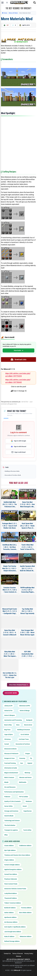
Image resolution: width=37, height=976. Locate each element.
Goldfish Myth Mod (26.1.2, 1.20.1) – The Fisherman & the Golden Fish (10, 504)
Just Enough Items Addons (12, 931)
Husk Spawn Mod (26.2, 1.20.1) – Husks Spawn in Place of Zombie (27, 526)
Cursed (6, 744)
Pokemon (7, 796)
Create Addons (9, 845)
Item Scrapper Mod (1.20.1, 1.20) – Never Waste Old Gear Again (27, 632)
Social (25, 806)
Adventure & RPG (24, 705)
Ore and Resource (9, 787)
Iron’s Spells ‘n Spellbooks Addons (15, 927)
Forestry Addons (26, 907)
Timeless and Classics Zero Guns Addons (17, 855)
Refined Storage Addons (12, 941)
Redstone (29, 801)
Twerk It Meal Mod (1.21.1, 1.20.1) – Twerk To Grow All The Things (27, 547)
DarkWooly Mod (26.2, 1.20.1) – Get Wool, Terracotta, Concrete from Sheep (10, 547)
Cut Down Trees (24, 739)
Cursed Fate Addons (10, 874)
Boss (17, 725)
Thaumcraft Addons (10, 898)
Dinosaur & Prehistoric (11, 753)
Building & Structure (23, 729)
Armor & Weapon (9, 715)
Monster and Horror (25, 777)
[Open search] (34, 2)
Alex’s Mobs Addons (25, 912)
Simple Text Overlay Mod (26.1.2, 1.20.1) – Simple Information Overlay (9, 568)
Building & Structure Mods (12, 471)
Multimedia (22, 782)
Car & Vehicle (25, 734)
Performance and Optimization (14, 792)
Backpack (29, 720)
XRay (6, 835)
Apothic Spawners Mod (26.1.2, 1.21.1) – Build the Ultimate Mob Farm (27, 568)
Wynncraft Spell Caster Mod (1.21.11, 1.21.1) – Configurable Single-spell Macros (9, 611)
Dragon (27, 753)
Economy (22, 758)
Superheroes (27, 811)
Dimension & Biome (10, 749)
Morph (6, 782)
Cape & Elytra (8, 734)
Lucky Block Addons (10, 893)
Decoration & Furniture (23, 744)
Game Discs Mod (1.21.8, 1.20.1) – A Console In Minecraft (9, 632)
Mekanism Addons (25, 936)
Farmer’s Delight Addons (12, 865)
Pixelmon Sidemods (10, 879)
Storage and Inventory (11, 811)
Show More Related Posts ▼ (18, 685)
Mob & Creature (9, 777)
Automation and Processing (13, 720)
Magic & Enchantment (11, 772)
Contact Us (7, 953)
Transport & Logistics (11, 830)
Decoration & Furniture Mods (13, 475)
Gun (21, 763)
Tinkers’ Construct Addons (12, 903)
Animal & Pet (8, 710)
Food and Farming (10, 763)
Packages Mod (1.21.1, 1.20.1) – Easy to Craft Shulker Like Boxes (9, 526)
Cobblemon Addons (25, 845)
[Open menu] (2, 2)
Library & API (8, 705)
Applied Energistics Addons (13, 869)
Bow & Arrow (28, 725)
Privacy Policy (28, 953)
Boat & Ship (8, 725)
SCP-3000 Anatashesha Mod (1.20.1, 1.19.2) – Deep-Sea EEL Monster (27, 654)
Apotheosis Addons (10, 917)
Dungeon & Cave (9, 758)
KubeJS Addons (9, 936)
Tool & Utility (27, 830)
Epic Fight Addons (10, 850)
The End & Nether (9, 825)
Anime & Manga (25, 710)
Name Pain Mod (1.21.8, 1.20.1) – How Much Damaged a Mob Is (27, 504)
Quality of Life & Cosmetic (12, 801)
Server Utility (8, 806)
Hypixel (29, 763)
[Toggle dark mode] (7, 2)
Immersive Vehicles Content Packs (15, 888)
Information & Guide (10, 768)
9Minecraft (17, 970)
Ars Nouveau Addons (10, 922)
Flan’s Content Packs (10, 884)
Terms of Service (17, 953)
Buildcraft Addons (10, 907)
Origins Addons (9, 860)
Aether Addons (9, 912)
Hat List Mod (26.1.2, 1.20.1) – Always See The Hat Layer (9, 675)
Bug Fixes (7, 729)
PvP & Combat (23, 796)
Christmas (7, 739)
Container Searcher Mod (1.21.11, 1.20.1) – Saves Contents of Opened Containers (10, 590)
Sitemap (18, 956)
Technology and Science (12, 820)
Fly (31, 758)
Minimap (27, 772)
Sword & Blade (8, 816)
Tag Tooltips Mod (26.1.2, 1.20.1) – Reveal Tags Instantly (27, 611)
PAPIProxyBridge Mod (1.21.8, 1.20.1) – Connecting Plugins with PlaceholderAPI (27, 590)
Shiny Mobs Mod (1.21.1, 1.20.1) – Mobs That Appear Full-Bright (10, 654)
